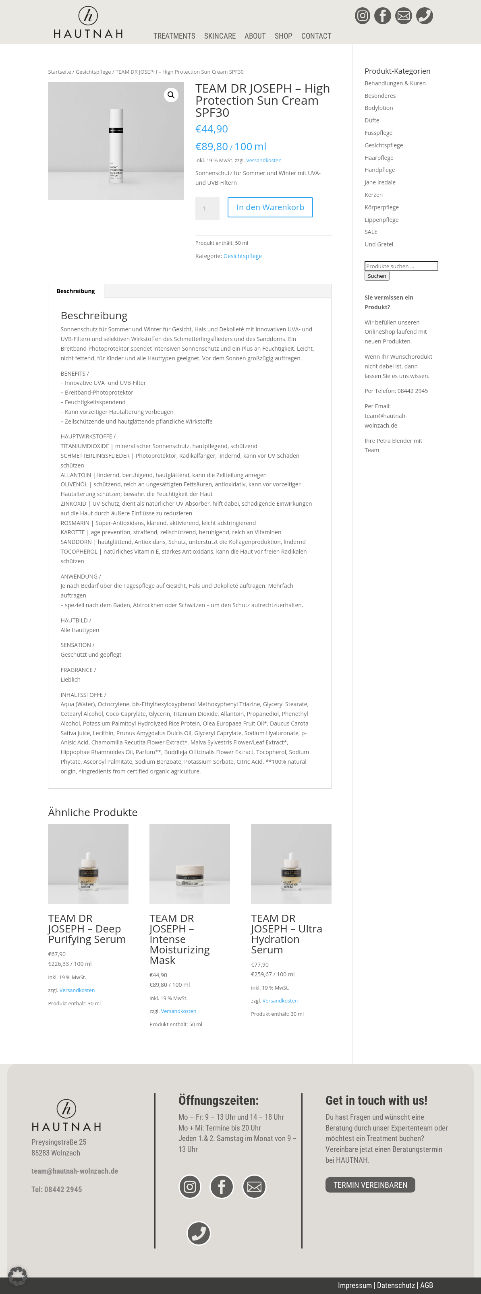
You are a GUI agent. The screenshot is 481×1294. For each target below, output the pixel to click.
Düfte (372, 120)
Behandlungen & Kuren (395, 83)
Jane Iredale (380, 182)
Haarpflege (379, 157)
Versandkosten (264, 160)
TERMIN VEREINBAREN (370, 1185)
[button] (171, 95)
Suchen (377, 275)
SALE (371, 232)
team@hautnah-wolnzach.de (74, 1171)
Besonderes (380, 95)
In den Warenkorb (270, 207)
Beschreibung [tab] (75, 291)
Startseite (59, 71)
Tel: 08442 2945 (56, 1189)
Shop (283, 36)
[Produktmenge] (207, 208)
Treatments (174, 36)
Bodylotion (379, 108)
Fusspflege (378, 132)
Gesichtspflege (93, 71)
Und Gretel (379, 244)
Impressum (355, 1285)
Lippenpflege (382, 219)
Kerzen (374, 194)
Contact (316, 36)
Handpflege (380, 170)
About (255, 36)
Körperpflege (382, 207)
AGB (426, 1285)
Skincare (220, 36)
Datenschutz (396, 1285)
